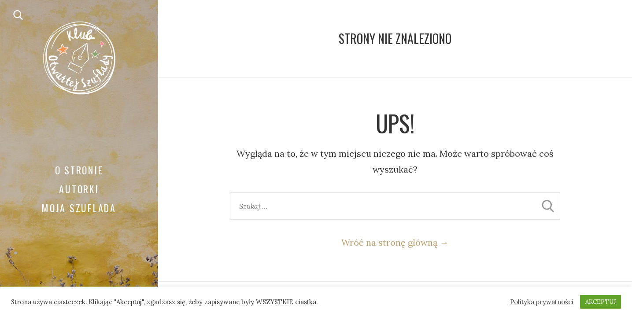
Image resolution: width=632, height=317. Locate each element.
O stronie (79, 170)
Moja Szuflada (79, 208)
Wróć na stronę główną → (394, 242)
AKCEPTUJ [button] (600, 302)
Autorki (79, 189)
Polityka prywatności (541, 302)
